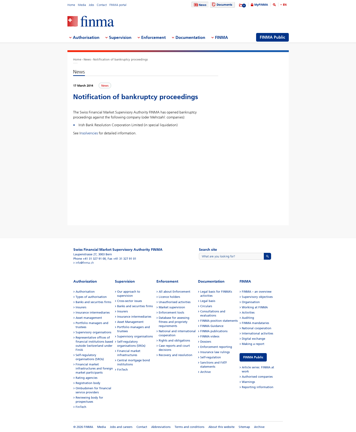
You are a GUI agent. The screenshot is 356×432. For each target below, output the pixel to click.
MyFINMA (261, 4)
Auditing (248, 317)
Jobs (91, 5)
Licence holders (169, 297)
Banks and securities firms (93, 302)
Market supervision (172, 307)
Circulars (206, 306)
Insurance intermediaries (93, 312)
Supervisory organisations (93, 332)
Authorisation (85, 291)
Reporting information (257, 387)
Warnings (248, 382)
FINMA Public (253, 357)
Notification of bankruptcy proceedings (120, 59)
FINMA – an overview (257, 291)
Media (82, 5)
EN (285, 4)
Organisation (251, 302)
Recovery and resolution (175, 355)
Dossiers (205, 341)
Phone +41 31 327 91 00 (89, 258)
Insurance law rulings (215, 352)
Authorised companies (257, 376)
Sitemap (244, 427)
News (199, 5)
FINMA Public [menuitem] (272, 37)
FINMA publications (213, 331)
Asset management (89, 317)
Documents (221, 4)
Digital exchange (253, 338)
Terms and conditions (189, 427)
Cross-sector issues (129, 301)
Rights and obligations (174, 340)
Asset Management (130, 322)
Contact (102, 5)
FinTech (81, 407)
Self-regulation (210, 357)
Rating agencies (86, 377)
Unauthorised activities (174, 302)
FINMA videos (209, 336)
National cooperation (256, 328)
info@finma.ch (85, 262)
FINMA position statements (219, 320)
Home (71, 5)
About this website (221, 427)
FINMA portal (117, 5)
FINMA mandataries (255, 323)
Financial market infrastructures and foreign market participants (94, 368)
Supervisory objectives (257, 297)
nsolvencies (89, 133)
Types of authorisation (91, 297)
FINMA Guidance (211, 326)
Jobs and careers (121, 427)
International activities (257, 333)
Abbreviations (161, 427)
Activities (248, 312)
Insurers (81, 307)
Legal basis (207, 301)
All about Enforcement (174, 291)
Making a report (253, 344)
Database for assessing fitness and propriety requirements (174, 322)
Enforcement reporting (216, 347)
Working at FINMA (255, 307)
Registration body (88, 383)
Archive (205, 372)
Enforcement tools (171, 312)
